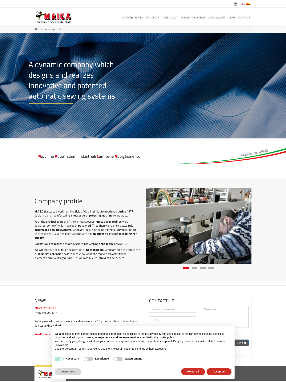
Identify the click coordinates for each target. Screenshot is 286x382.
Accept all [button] (219, 371)
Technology (170, 17)
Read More (42, 335)
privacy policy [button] (153, 333)
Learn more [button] (68, 371)
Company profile (132, 17)
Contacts (244, 17)
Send (241, 344)
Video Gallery (216, 17)
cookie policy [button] (166, 337)
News (231, 17)
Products (152, 17)
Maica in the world (193, 17)
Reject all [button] (193, 371)
